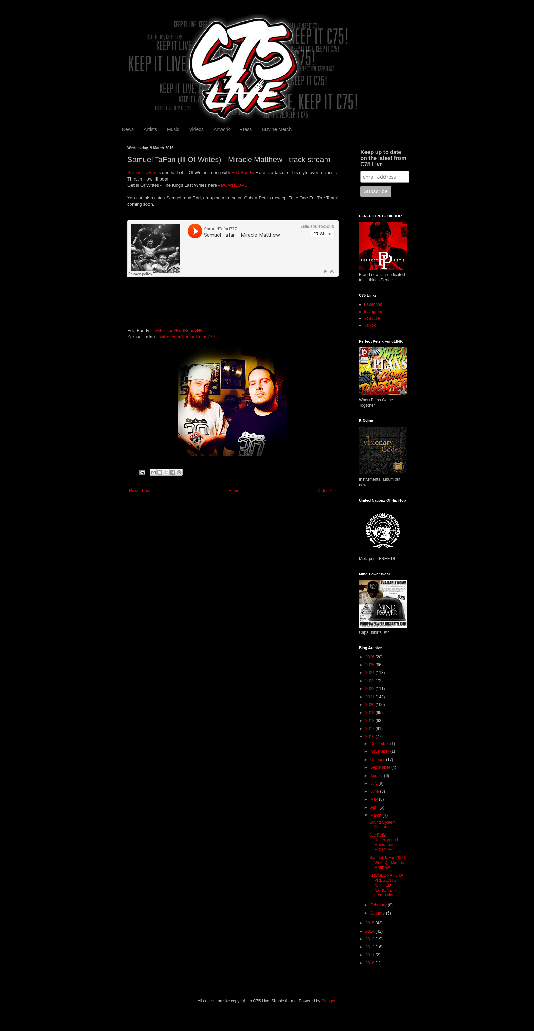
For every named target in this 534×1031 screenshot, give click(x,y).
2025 (370, 664)
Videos (196, 129)
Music (173, 129)
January (378, 913)
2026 (370, 657)
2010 (370, 962)
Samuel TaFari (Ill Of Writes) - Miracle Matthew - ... (387, 862)
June (375, 791)
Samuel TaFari (141, 172)
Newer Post (139, 490)
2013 (370, 939)
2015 (370, 923)
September (380, 767)
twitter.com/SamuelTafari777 (187, 336)
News (128, 129)
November (380, 751)
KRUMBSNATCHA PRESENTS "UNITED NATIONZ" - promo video (386, 885)
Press (245, 129)
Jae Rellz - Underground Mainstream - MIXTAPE (383, 842)
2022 (370, 688)
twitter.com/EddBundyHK (178, 330)
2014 (370, 931)
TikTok (370, 325)
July (374, 783)
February (379, 905)
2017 (370, 728)
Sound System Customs (382, 824)
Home (234, 490)
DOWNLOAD (234, 185)
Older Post (327, 490)
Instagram (373, 311)
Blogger (328, 1001)
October (378, 759)
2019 (370, 712)
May (374, 799)
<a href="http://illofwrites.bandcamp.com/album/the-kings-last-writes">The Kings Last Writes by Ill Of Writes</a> (233, 299)
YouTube (372, 318)
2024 (370, 672)
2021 (370, 696)
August (377, 775)
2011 (370, 955)
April (374, 807)
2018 (370, 720)
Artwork (222, 129)
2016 (370, 736)
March (376, 815)
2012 (370, 946)
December (380, 743)
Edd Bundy (242, 172)
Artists (150, 129)
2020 (370, 704)
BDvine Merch (277, 129)
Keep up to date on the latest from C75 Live (383, 158)
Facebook (373, 304)
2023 (370, 680)
